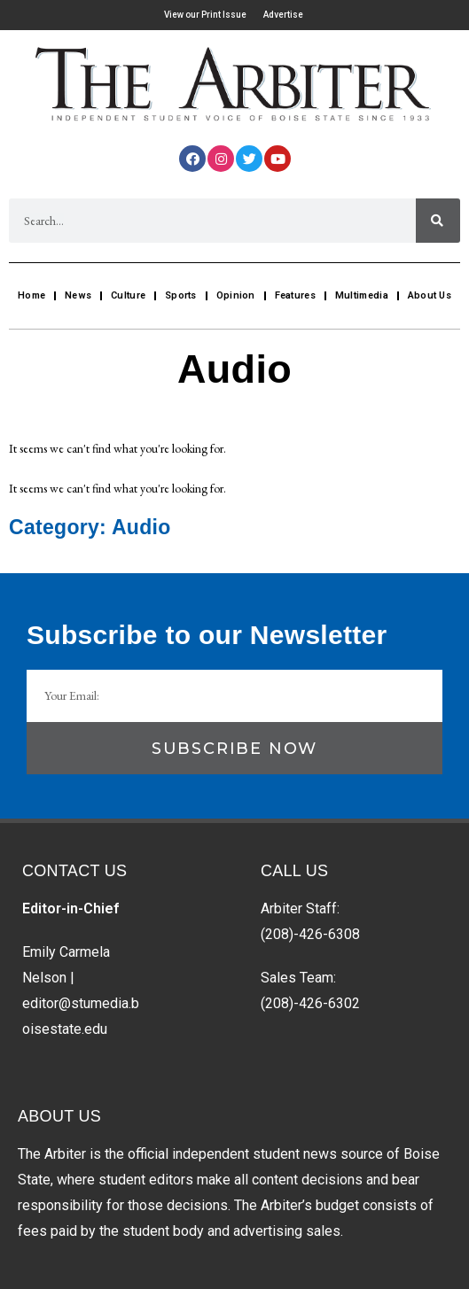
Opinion (235, 295)
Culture (128, 295)
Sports (181, 295)
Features (295, 295)
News (78, 295)
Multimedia (361, 295)
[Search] (438, 220)
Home (31, 295)
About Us (429, 295)
